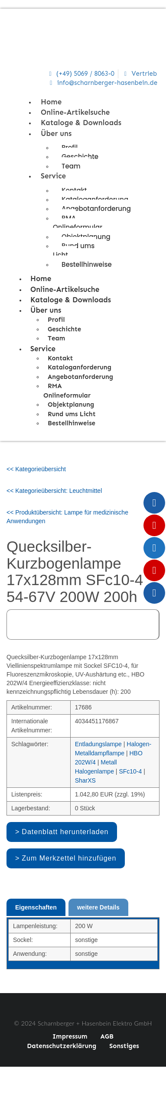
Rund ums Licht (73, 250)
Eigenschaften (36, 907)
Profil (56, 320)
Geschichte (80, 156)
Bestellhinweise (87, 264)
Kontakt (60, 358)
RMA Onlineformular (77, 223)
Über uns (56, 133)
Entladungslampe (98, 744)
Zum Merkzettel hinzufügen (69, 858)
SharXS (85, 780)
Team (71, 166)
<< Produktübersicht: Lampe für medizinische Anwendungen (67, 516)
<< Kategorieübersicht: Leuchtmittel (54, 490)
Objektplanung (71, 404)
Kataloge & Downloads (81, 122)
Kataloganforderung (79, 367)
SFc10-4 (130, 771)
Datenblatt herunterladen (65, 831)
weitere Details (98, 907)
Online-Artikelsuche (75, 112)
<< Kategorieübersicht (36, 469)
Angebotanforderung (96, 208)
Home (51, 101)
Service (53, 176)
